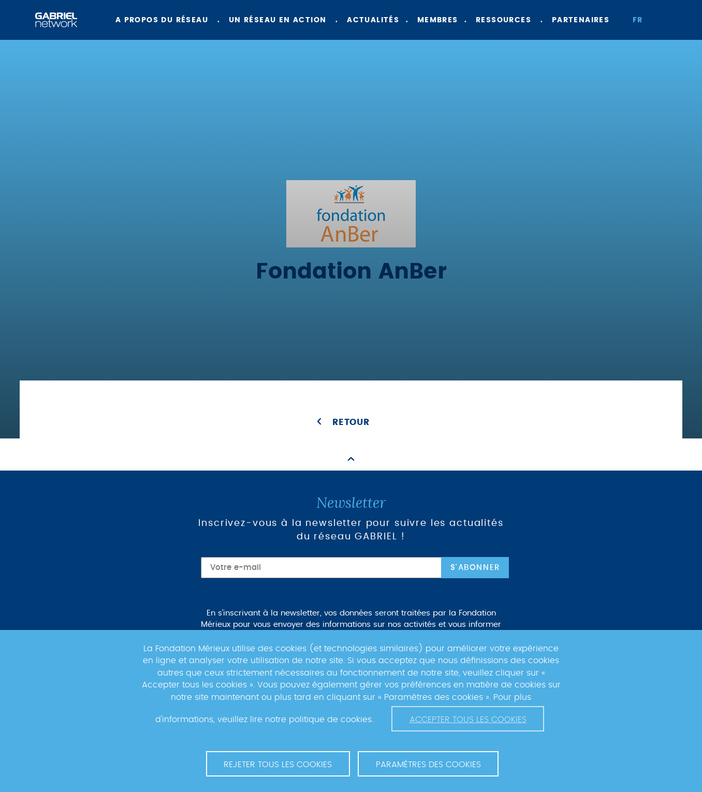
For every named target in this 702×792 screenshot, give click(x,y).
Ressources (503, 20)
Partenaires (580, 20)
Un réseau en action (278, 20)
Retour (351, 422)
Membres (437, 20)
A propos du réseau (161, 20)
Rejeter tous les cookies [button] (278, 764)
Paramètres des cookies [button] (428, 764)
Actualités (373, 20)
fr (638, 20)
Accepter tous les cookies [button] (468, 719)
